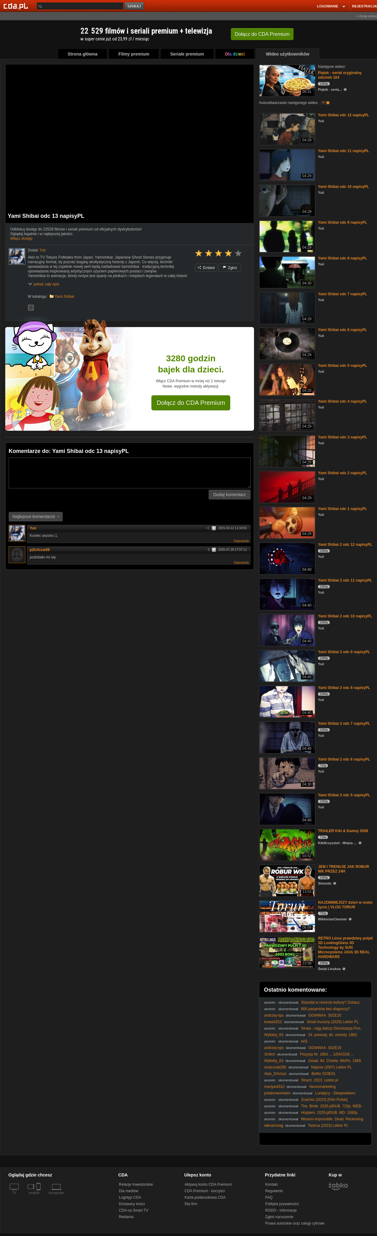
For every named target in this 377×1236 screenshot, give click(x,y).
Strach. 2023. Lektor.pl (319, 1080)
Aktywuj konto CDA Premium (208, 1184)
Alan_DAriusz (275, 1074)
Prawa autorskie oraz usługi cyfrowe (294, 1223)
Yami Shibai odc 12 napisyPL (343, 115)
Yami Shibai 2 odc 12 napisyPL (345, 544)
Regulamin (274, 1191)
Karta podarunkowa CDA (205, 1197)
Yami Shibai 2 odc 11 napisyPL (345, 580)
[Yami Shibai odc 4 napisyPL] (286, 414)
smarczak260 (275, 1067)
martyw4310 (274, 1087)
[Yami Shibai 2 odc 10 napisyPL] (286, 629)
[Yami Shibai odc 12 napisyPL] (286, 128)
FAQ (269, 1197)
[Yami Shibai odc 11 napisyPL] (286, 164)
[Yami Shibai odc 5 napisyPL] (286, 379)
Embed (206, 268)
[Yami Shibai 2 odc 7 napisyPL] (286, 737)
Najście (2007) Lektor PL (331, 1067)
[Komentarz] (130, 473)
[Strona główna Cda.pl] (16, 6)
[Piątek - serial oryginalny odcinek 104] (286, 80)
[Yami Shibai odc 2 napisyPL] (286, 486)
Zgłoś (230, 268)
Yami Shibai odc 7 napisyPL (342, 294)
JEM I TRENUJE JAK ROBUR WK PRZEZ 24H (343, 869)
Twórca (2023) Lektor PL (328, 1125)
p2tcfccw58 (40, 550)
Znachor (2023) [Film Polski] (324, 1099)
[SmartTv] (39, 1196)
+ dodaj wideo (366, 16)
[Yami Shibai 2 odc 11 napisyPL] (286, 593)
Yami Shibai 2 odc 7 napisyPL (344, 723)
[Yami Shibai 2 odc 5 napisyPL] (286, 808)
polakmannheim (277, 1093)
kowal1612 (273, 1022)
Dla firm (190, 1204)
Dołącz (262, 34)
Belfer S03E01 (323, 1074)
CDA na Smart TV (133, 1210)
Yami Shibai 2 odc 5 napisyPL (344, 795)
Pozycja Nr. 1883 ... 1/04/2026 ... (327, 1054)
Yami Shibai (64, 296)
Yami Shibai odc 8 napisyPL (342, 258)
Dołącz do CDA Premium (191, 402)
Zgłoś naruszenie (279, 1217)
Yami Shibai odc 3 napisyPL (342, 437)
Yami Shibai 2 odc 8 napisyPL (344, 688)
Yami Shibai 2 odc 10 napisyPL (345, 616)
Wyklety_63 (273, 1035)
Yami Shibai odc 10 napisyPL (343, 187)
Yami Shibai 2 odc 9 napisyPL (344, 652)
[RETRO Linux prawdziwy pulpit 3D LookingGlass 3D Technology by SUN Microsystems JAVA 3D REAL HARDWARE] (286, 951)
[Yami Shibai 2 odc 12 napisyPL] (286, 558)
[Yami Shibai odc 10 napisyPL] (286, 200)
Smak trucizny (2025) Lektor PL (333, 1022)
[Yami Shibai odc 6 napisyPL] (286, 343)
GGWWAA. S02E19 (324, 1048)
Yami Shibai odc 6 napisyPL (342, 330)
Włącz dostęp (21, 238)
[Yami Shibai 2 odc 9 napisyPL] (286, 665)
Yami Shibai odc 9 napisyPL (342, 222)
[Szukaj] (80, 6)
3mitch (269, 1054)
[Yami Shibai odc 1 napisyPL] (286, 522)
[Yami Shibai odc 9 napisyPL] (286, 235)
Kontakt (271, 1184)
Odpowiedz (241, 541)
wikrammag (273, 1125)
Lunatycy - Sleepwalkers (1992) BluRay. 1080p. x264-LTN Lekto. (309, 1095)
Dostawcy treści (132, 1204)
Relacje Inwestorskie (136, 1184)
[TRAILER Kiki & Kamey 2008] (286, 844)
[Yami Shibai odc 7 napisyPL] (286, 307)
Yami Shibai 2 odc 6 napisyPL (344, 759)
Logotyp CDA (130, 1197)
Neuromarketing (322, 1087)
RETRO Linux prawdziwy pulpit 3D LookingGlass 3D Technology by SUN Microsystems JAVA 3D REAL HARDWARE (345, 947)
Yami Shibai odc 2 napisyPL (342, 473)
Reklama (126, 1217)
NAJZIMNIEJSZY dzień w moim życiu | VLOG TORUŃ (345, 904)
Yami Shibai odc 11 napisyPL (343, 151)
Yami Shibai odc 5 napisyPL (342, 365)
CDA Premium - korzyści (204, 1191)
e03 (304, 1041)
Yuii (33, 528)
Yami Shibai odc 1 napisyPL (342, 509)
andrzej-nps (274, 1015)
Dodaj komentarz (229, 494)
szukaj (135, 6)
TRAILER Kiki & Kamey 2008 (343, 831)
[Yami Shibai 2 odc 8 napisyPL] (286, 701)
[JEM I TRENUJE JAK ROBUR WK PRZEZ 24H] (286, 880)
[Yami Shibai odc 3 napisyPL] (286, 450)
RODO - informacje (281, 1210)
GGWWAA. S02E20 (324, 1015)
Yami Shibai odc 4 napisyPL (342, 401)
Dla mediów (128, 1191)
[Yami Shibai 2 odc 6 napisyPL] (286, 772)
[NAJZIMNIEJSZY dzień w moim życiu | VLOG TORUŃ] (286, 915)
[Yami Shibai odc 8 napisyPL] (286, 271)
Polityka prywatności (282, 1204)
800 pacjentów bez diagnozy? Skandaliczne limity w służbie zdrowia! (307, 1011)
